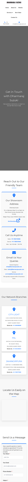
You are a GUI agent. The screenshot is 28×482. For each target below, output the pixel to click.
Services (10, 12)
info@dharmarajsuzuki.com (14, 266)
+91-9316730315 (17, 349)
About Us (13, 7)
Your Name (6, 454)
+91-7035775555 (17, 372)
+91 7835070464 (16, 241)
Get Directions (14, 221)
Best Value (18, 12)
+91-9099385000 (17, 325)
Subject (5, 480)
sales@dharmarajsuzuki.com (16, 269)
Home (7, 7)
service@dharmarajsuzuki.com (14, 274)
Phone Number (7, 471)
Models (20, 7)
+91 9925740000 (15, 239)
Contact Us (14, 17)
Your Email (6, 462)
